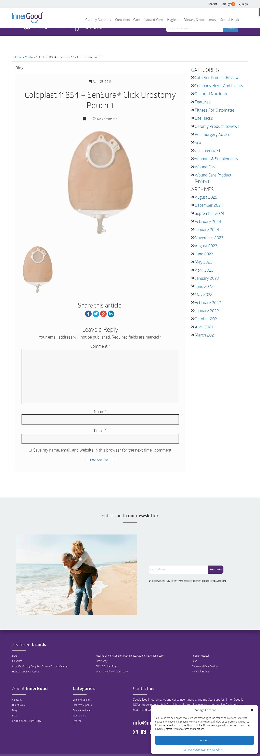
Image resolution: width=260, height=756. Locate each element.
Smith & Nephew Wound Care (112, 657)
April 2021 (204, 326)
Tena (194, 646)
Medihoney (101, 646)
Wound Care (205, 166)
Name (100, 411)
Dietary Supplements (200, 20)
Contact (212, 4)
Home (18, 57)
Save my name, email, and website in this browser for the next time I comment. (102, 450)
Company (17, 685)
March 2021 (205, 335)
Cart (228, 4)
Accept (204, 740)
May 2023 (203, 262)
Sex (198, 142)
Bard (14, 641)
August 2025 (206, 197)
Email (100, 430)
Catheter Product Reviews (217, 77)
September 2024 (209, 213)
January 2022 (207, 310)
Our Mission (18, 691)
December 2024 (209, 205)
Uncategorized (207, 150)
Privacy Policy (214, 749)
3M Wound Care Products (205, 652)
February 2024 (208, 221)
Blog (14, 696)
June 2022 (204, 286)
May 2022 (203, 294)
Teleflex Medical (200, 641)
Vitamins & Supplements (216, 158)
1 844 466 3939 (93, 36)
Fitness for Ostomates (215, 110)
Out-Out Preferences (137, 749)
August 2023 (206, 245)
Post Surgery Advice (212, 134)
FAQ (14, 701)
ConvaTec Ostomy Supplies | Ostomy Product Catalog (39, 652)
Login (243, 4)
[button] (252, 710)
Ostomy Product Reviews (217, 126)
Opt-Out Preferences (194, 749)
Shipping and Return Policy (26, 706)
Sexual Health (230, 20)
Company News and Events (219, 85)
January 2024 (207, 229)
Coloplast (17, 646)
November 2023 (209, 237)
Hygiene (77, 706)
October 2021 (207, 318)
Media (29, 57)
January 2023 (207, 278)
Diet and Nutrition (211, 93)
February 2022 (208, 302)
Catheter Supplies (82, 691)
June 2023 (204, 253)
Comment (100, 346)
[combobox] (195, 36)
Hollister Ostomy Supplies (25, 657)
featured (203, 101)
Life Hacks (204, 118)
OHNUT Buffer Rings (106, 652)
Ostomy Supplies (81, 685)
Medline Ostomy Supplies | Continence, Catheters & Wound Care (130, 641)
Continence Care (81, 696)
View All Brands (200, 657)
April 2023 (204, 270)
